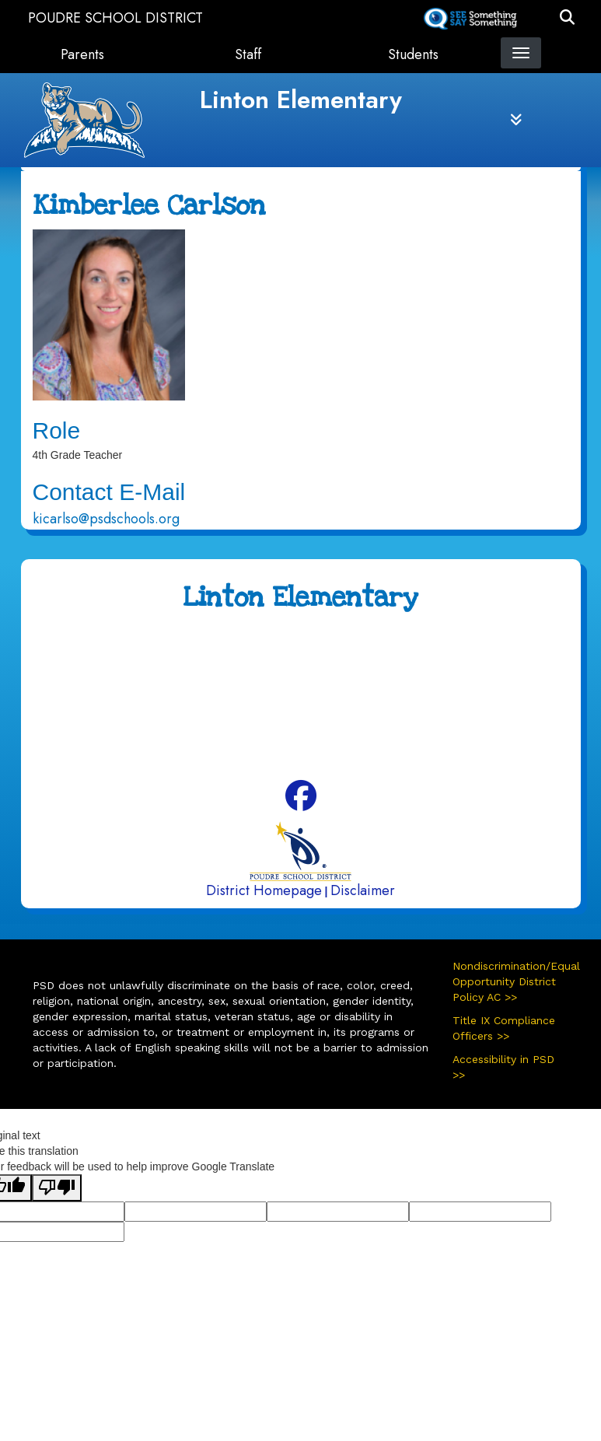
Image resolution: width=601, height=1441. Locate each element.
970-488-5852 (315, 747)
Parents (82, 54)
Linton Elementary (301, 99)
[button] (567, 18)
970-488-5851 (357, 692)
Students (413, 54)
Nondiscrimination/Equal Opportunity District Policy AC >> (510, 981)
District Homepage (264, 890)
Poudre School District (115, 18)
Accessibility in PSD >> (503, 1067)
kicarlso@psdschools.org (106, 519)
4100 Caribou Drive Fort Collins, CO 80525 (331, 636)
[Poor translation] (57, 1187)
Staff (248, 54)
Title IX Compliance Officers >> (503, 1028)
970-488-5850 (325, 664)
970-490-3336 (396, 720)
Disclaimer (362, 890)
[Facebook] (300, 802)
